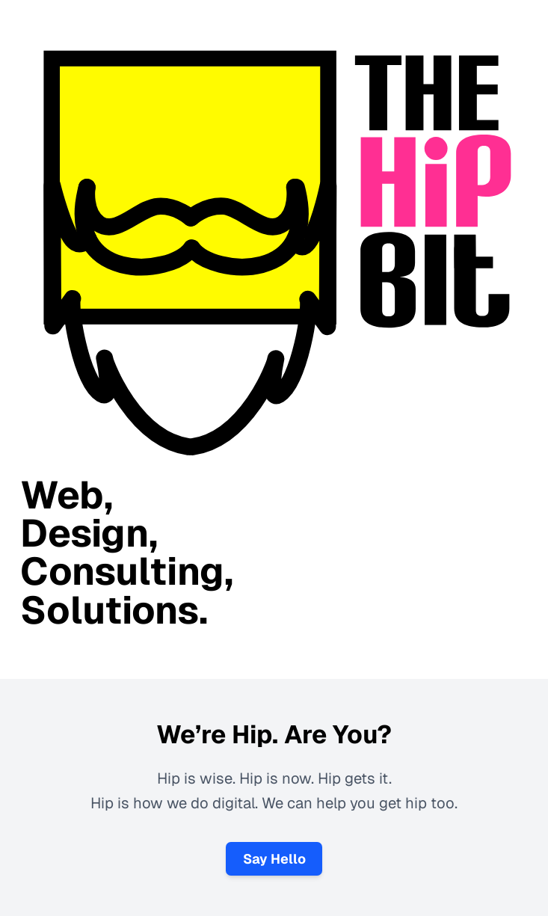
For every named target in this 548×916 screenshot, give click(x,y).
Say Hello (274, 858)
